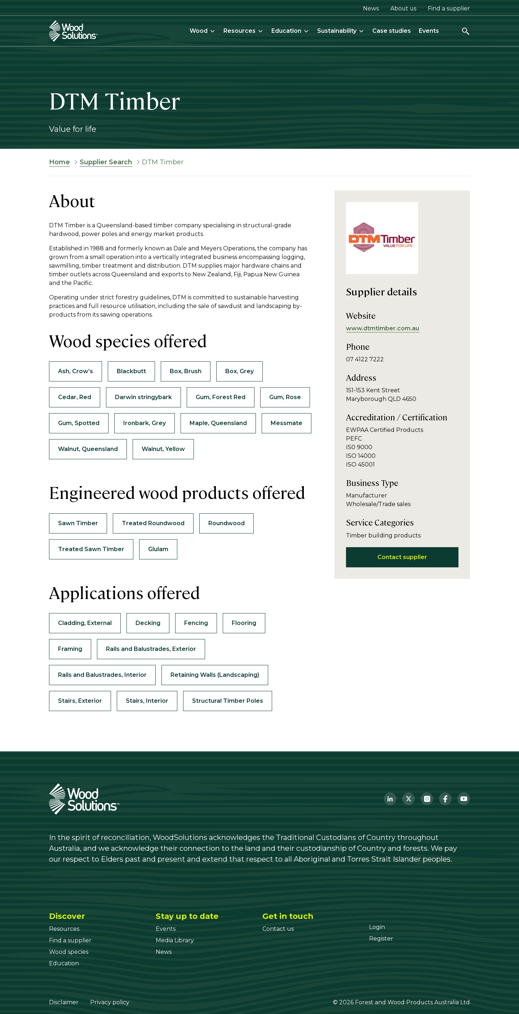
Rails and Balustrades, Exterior (151, 649)
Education (290, 30)
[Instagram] (427, 798)
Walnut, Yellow (163, 449)
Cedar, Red (74, 397)
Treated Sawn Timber (91, 549)
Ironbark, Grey (144, 423)
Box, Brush (185, 371)
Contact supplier (402, 557)
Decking (148, 623)
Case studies (391, 30)
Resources (243, 30)
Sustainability (340, 30)
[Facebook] (445, 798)
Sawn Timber (78, 523)
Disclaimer (64, 1002)
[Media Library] (175, 940)
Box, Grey (239, 371)
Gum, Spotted (78, 423)
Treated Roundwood (153, 523)
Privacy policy (109, 1002)
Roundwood (226, 523)
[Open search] (465, 31)
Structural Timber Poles (227, 700)
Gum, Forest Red (220, 397)
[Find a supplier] (70, 940)
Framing (70, 649)
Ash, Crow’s (75, 371)
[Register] (381, 938)
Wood (203, 30)
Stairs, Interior (147, 700)
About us (403, 8)
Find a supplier (449, 8)
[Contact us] (278, 928)
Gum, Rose (285, 397)
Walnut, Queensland (88, 449)
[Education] (64, 963)
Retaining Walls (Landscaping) (214, 674)
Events (429, 30)
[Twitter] (408, 798)
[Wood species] (68, 951)
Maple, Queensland (218, 423)
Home (59, 162)
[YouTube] (463, 798)
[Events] (166, 928)
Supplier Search (106, 162)
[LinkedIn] (390, 798)
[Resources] (64, 928)
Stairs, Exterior (80, 700)
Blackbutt (131, 371)
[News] (164, 951)
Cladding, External (85, 623)
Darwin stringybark (143, 397)
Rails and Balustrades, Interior (102, 674)
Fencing (196, 623)
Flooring (244, 623)
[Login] (377, 927)
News (371, 8)
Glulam (158, 549)
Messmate (286, 423)
